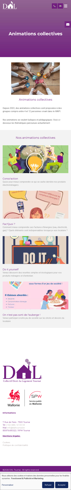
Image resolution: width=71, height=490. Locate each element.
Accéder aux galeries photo (35, 350)
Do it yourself (10, 271)
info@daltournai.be (16, 428)
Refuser (48, 485)
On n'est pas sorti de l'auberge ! (21, 317)
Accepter (62, 485)
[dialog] (35, 481)
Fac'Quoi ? (9, 226)
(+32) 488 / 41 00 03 (15, 425)
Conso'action (10, 180)
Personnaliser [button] (7, 485)
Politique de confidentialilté (15, 445)
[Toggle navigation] (65, 6)
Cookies (6, 442)
